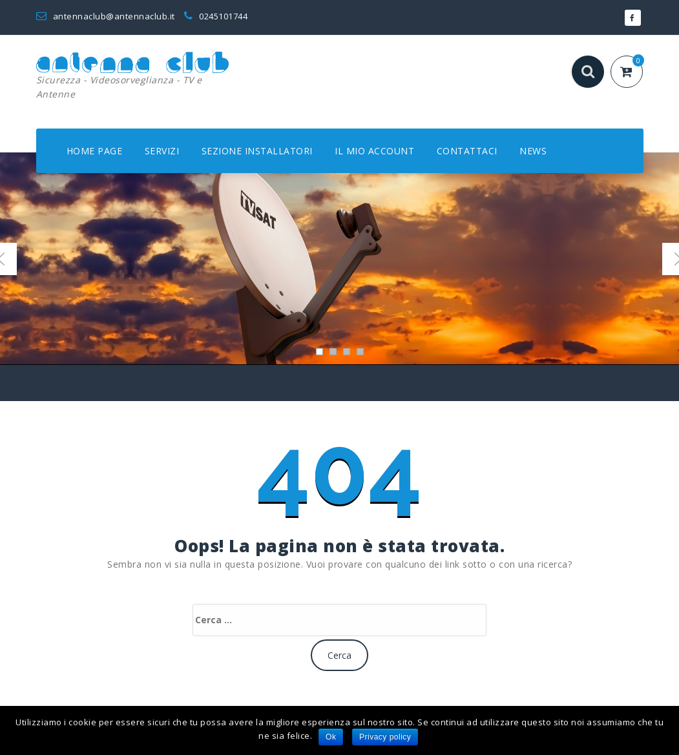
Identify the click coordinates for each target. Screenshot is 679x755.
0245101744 (215, 16)
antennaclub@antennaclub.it (105, 16)
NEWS (533, 151)
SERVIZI (162, 151)
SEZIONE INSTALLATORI (257, 151)
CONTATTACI (467, 151)
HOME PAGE (95, 151)
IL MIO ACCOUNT (374, 151)
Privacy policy (385, 736)
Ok (331, 736)
